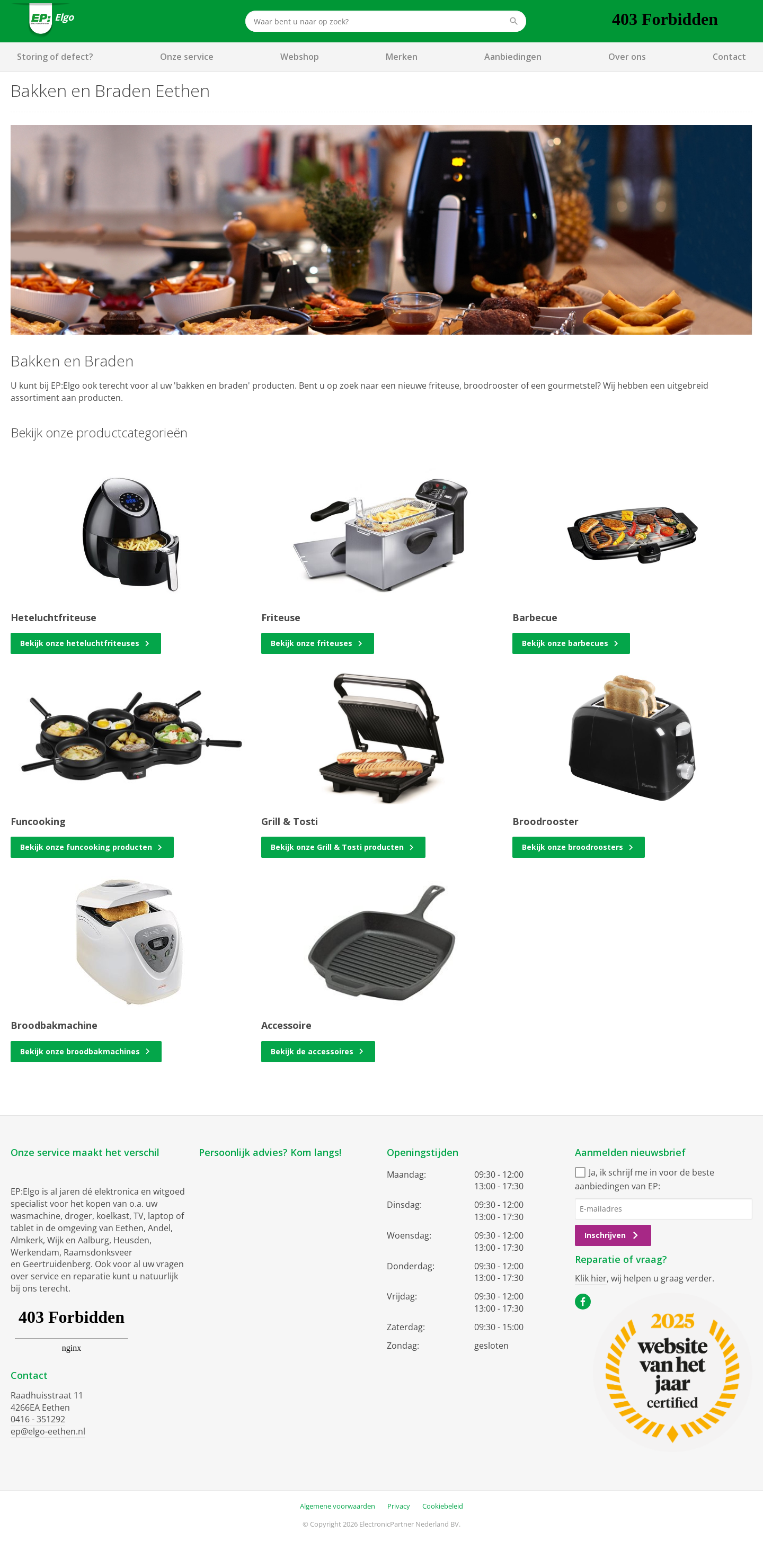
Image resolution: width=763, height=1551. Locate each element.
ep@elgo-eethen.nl (48, 1431)
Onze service (187, 56)
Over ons (627, 56)
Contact (729, 56)
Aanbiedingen (513, 56)
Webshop (299, 56)
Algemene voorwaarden (337, 1506)
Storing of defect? (55, 56)
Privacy (398, 1506)
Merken (402, 56)
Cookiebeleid (442, 1506)
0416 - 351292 (38, 1419)
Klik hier (591, 1278)
